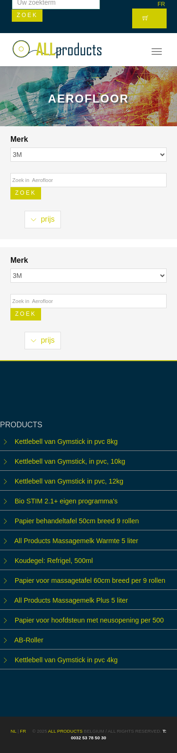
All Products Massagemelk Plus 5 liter (71, 600)
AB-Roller (28, 640)
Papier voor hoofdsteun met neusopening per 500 (89, 620)
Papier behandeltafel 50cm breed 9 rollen (77, 521)
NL (14, 731)
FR (161, 4)
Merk (20, 139)
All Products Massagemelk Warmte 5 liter (76, 541)
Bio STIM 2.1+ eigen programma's (66, 501)
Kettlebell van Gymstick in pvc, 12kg (69, 481)
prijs (43, 219)
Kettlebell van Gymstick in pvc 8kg (66, 441)
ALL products (65, 731)
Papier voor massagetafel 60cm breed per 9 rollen (90, 580)
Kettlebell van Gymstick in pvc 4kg (66, 660)
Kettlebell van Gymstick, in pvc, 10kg (70, 461)
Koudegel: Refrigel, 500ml (54, 560)
